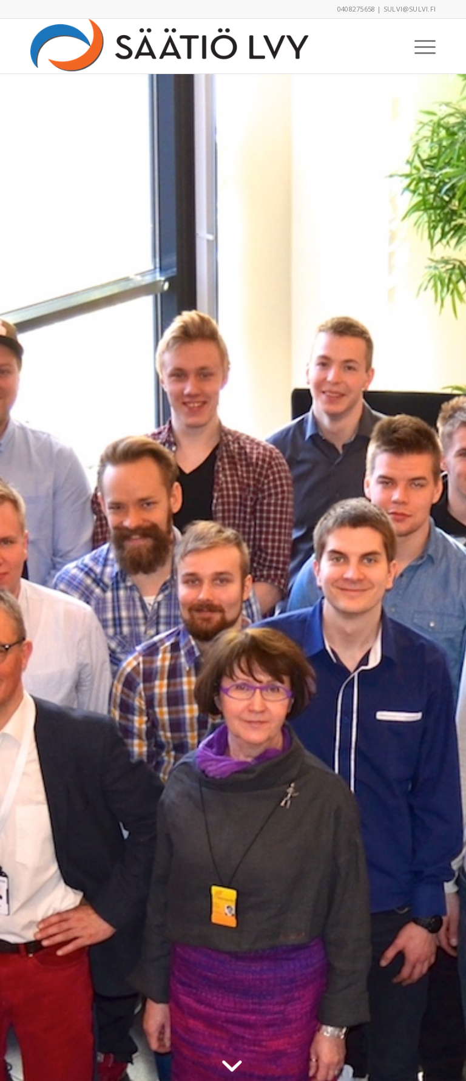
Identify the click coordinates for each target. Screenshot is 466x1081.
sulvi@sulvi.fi (409, 8)
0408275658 (356, 8)
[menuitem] (419, 46)
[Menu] (419, 46)
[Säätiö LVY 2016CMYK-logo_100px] (177, 46)
